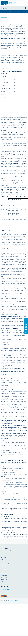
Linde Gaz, (9, 600)
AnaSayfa (10, 11)
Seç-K (2, 583)
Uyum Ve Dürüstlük (4, 579)
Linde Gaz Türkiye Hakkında (5, 568)
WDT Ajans (17, 600)
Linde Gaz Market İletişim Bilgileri (6, 550)
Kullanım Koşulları (4, 573)
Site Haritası (3, 559)
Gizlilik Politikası (3, 557)
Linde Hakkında (3, 566)
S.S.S (2, 555)
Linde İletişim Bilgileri (4, 553)
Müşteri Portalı (3, 581)
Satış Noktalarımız (4, 577)
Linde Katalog (3, 561)
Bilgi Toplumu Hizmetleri (5, 571)
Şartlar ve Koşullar (16, 11)
